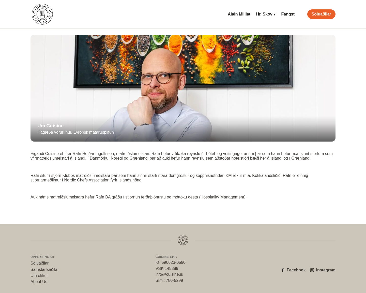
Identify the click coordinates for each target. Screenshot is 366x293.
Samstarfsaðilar (44, 269)
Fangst (288, 14)
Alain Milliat (239, 14)
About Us (38, 282)
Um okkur (39, 275)
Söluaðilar (321, 14)
